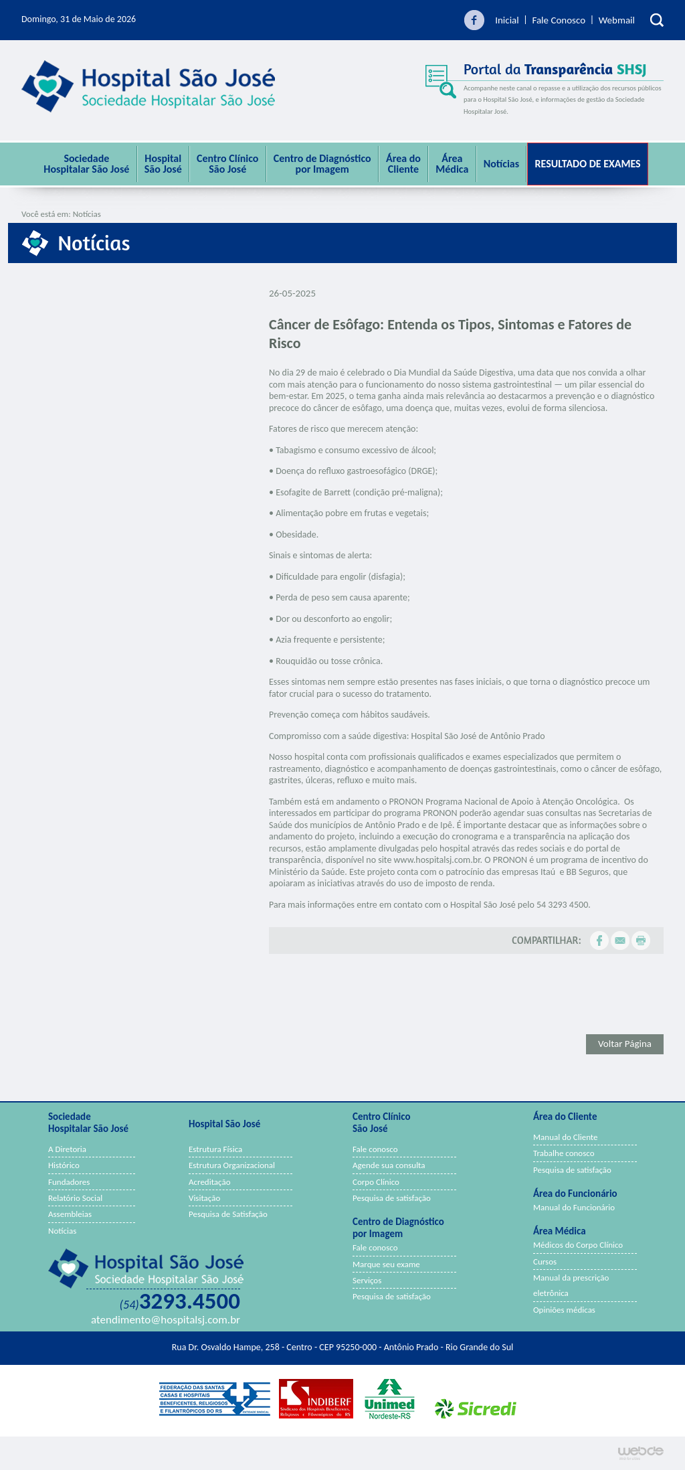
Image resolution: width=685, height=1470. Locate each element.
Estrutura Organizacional (232, 1165)
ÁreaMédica (451, 163)
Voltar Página (625, 1044)
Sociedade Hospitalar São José (86, 163)
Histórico (64, 1165)
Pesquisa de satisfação (392, 1198)
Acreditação (210, 1182)
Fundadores (69, 1182)
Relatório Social (75, 1198)
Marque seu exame (386, 1264)
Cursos (545, 1261)
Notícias (501, 163)
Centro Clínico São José (227, 163)
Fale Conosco (558, 20)
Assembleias (70, 1214)
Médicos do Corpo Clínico (578, 1245)
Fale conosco (375, 1149)
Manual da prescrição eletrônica (571, 1285)
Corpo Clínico (376, 1182)
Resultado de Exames (587, 163)
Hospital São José (163, 163)
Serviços (367, 1280)
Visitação (204, 1198)
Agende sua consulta (389, 1165)
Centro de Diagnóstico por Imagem (322, 163)
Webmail (617, 20)
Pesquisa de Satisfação (228, 1214)
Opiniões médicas (564, 1310)
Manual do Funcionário (574, 1207)
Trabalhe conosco (564, 1153)
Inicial (507, 20)
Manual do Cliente (565, 1137)
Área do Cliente (403, 163)
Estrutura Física (215, 1149)
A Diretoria (67, 1149)
